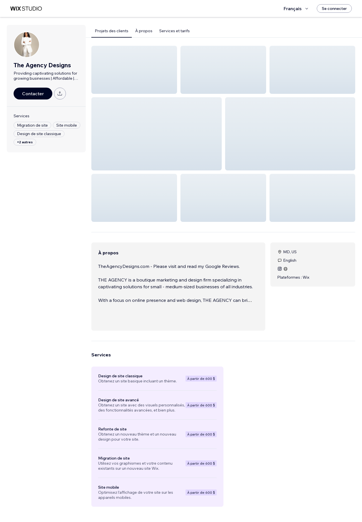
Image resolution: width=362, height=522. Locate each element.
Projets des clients (111, 30)
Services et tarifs (174, 30)
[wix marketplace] (26, 8)
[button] (134, 70)
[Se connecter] (334, 8)
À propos (143, 30)
